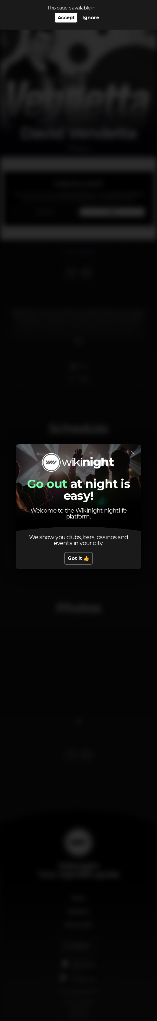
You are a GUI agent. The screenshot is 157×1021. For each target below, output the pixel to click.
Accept (66, 17)
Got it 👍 (78, 558)
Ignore (90, 17)
